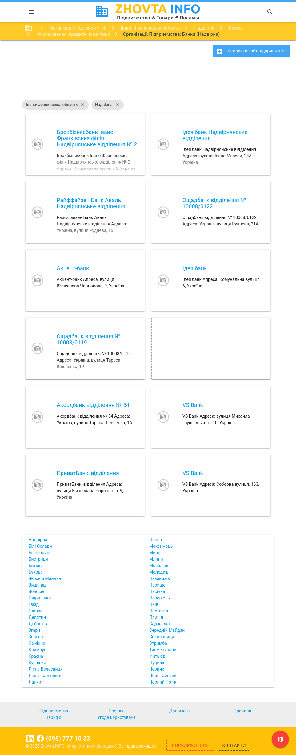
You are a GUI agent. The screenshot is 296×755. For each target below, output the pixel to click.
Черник (156, 669)
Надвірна (107, 105)
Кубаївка (37, 662)
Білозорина (40, 552)
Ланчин (36, 682)
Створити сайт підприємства (251, 51)
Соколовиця (161, 636)
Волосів (36, 591)
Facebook (40, 738)
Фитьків (157, 656)
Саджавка (159, 623)
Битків (35, 565)
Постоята (158, 610)
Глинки (36, 610)
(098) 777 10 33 (68, 738)
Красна (36, 656)
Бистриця (38, 559)
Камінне (37, 643)
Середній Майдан (167, 630)
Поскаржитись (190, 745)
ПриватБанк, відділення (88, 473)
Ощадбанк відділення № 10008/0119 (88, 339)
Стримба (158, 643)
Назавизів (159, 578)
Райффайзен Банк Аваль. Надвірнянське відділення (91, 203)
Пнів (153, 604)
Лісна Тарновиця (46, 675)
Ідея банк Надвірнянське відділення (214, 135)
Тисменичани (162, 649)
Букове (36, 572)
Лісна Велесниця (46, 669)
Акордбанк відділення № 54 (93, 405)
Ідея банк (194, 268)
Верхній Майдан (45, 578)
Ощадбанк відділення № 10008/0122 (214, 203)
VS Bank (192, 405)
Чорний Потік (163, 682)
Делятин (37, 617)
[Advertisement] (148, 81)
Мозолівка (160, 565)
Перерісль (159, 597)
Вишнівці (38, 584)
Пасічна (157, 591)
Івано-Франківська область (55, 105)
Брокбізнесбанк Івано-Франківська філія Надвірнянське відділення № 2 (97, 138)
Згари (34, 630)
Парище (157, 584)
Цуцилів (157, 662)
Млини (156, 559)
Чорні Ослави (163, 675)
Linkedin (30, 738)
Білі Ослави (40, 546)
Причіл (156, 617)
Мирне (156, 552)
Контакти (234, 745)
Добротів (38, 623)
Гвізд (34, 604)
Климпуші (39, 649)
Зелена (36, 636)
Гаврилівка (40, 597)
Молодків (159, 572)
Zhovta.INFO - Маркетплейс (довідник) (80, 746)
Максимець (161, 546)
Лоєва (155, 539)
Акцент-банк (73, 268)
